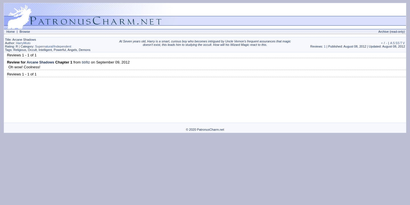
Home (10, 31)
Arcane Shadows (40, 62)
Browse (25, 31)
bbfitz (86, 62)
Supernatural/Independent (53, 46)
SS (397, 43)
